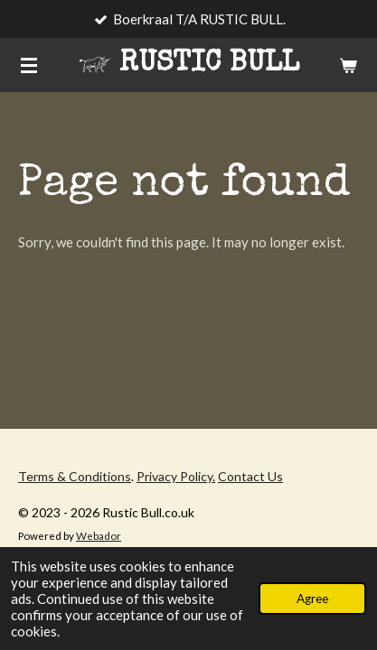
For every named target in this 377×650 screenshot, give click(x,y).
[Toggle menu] (29, 65)
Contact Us (250, 476)
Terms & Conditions (74, 476)
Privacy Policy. (176, 476)
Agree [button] (312, 598)
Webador (98, 535)
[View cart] (348, 65)
